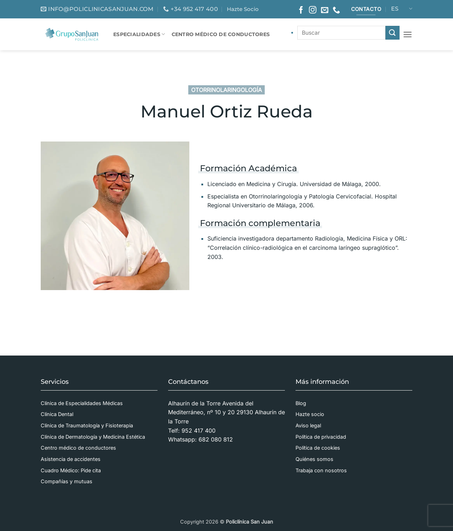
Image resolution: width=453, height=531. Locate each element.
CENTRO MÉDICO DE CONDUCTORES (221, 34)
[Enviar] (392, 33)
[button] (407, 34)
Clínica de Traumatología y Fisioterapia (87, 425)
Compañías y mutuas (66, 481)
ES (401, 8)
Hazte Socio (243, 9)
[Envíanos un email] (324, 10)
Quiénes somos (314, 459)
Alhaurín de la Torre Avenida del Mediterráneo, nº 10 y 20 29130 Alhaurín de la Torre (226, 412)
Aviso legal (308, 425)
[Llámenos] (336, 10)
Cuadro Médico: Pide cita (71, 470)
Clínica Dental (57, 414)
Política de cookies (318, 448)
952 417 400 (199, 430)
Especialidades (139, 34)
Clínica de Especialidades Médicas (82, 403)
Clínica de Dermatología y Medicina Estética (93, 437)
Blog (301, 403)
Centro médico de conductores (78, 448)
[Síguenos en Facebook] (301, 10)
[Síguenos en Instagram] (312, 10)
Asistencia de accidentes (71, 459)
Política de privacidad (321, 437)
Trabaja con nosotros (321, 470)
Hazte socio (310, 414)
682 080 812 (216, 439)
